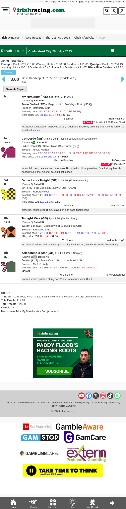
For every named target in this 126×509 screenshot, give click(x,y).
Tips (73, 503)
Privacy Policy (82, 402)
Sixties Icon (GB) (31, 146)
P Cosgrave (118, 160)
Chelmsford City (84, 37)
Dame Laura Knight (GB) (39, 180)
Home (13, 503)
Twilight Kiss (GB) (35, 218)
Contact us (43, 402)
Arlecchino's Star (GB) (38, 252)
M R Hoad (68, 240)
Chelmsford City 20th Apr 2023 (50, 51)
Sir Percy (27, 187)
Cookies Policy (99, 402)
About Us (10, 402)
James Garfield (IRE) (33, 104)
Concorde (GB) (32, 138)
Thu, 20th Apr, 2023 (58, 37)
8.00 (19, 50)
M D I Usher (67, 274)
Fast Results (92, 503)
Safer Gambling (67, 405)
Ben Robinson (117, 118)
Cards (33, 503)
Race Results (33, 37)
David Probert (117, 205)
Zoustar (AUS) (30, 260)
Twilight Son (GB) (31, 225)
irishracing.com (11, 37)
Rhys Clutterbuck (115, 274)
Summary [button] (8, 72)
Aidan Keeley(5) (116, 240)
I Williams (68, 205)
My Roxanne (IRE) (35, 96)
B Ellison (69, 118)
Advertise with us (27, 402)
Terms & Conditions (62, 402)
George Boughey (63, 160)
